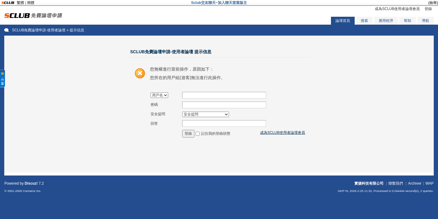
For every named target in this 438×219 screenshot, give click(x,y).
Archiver (415, 183)
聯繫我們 (395, 183)
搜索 (364, 21)
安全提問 (158, 114)
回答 (154, 123)
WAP (430, 183)
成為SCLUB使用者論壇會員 (397, 9)
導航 (425, 21)
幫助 (407, 21)
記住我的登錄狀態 (215, 133)
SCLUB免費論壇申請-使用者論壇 (38, 30)
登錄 (428, 9)
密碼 (154, 105)
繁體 (20, 3)
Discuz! (31, 183)
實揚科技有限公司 (369, 183)
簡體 (30, 3)
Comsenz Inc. (32, 191)
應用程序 (386, 21)
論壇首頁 (342, 21)
